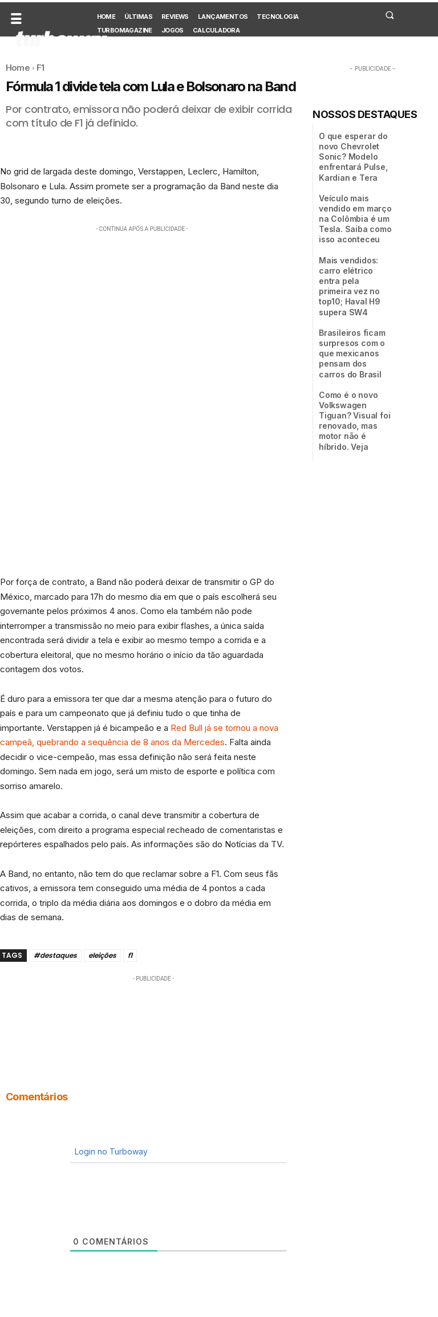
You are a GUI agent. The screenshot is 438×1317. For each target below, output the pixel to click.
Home (18, 67)
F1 (40, 67)
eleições (102, 955)
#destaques (55, 955)
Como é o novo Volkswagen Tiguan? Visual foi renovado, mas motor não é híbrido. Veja (353, 359)
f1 (130, 955)
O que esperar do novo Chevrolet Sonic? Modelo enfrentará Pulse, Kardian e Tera (348, 154)
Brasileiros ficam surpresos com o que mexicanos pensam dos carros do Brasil (354, 308)
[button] (390, 15)
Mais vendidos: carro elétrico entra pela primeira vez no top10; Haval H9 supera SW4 (355, 261)
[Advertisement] (142, 315)
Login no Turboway (110, 1151)
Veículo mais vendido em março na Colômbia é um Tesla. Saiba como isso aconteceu (354, 210)
